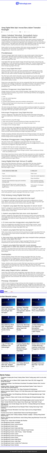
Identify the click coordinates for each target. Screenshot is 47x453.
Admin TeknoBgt (6, 32)
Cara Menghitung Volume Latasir (9, 433)
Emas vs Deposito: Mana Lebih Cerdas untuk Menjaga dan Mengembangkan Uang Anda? (22, 397)
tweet (5, 291)
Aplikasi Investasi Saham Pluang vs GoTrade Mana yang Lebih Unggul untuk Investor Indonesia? (23, 391)
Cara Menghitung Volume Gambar (10, 445)
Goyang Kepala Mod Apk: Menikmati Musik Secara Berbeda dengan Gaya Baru (23, 347)
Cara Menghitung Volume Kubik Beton (11, 439)
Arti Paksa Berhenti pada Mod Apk (23, 364)
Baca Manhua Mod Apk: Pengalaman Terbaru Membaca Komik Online (7, 327)
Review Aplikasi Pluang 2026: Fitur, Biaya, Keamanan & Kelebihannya (19, 389)
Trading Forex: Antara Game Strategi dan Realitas (14, 420)
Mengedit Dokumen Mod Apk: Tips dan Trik (38, 364)
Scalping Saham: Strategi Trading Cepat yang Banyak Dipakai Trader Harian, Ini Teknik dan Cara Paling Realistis (21, 387)
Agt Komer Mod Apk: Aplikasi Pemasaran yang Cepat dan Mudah (23, 327)
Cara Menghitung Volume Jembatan (10, 422)
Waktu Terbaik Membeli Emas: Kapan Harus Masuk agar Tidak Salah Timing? (21, 402)
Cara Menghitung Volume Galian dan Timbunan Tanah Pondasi (17, 430)
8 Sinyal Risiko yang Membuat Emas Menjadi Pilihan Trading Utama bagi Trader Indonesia (22, 407)
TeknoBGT (14, 451)
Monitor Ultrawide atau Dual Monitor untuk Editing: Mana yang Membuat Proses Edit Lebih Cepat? (23, 418)
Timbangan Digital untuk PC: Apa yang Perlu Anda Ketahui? (38, 309)
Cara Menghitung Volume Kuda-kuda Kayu (12, 428)
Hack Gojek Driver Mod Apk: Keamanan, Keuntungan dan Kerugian (8, 310)
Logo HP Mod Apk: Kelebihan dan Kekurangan (7, 345)
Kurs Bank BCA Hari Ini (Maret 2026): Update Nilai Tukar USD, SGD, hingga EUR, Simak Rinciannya (22, 381)
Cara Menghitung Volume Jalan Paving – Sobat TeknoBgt (16, 432)
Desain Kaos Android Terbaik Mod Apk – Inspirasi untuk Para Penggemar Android (38, 346)
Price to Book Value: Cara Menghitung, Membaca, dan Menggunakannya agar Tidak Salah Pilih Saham (23, 394)
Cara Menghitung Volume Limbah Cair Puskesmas (14, 443)
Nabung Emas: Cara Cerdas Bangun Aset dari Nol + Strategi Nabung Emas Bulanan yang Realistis (23, 404)
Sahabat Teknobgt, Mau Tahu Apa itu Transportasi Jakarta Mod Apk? (23, 310)
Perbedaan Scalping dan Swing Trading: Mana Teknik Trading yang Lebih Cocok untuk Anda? (23, 378)
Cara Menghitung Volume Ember (9, 437)
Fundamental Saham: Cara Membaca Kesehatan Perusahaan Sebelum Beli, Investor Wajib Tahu (23, 384)
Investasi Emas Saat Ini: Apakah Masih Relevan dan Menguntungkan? (19, 412)
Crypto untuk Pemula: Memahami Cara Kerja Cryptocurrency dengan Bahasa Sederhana (21, 410)
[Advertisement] (23, 15)
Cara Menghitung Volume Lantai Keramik (12, 424)
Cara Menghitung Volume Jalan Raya (10, 441)
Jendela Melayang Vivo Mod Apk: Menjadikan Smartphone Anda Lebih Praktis (38, 328)
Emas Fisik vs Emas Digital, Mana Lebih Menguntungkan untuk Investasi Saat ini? (22, 400)
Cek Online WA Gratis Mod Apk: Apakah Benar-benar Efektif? (8, 364)
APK (22, 32)
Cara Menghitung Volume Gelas (9, 426)
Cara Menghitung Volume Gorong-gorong (12, 435)
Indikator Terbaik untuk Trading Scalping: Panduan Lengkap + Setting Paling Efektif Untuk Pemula (23, 415)
